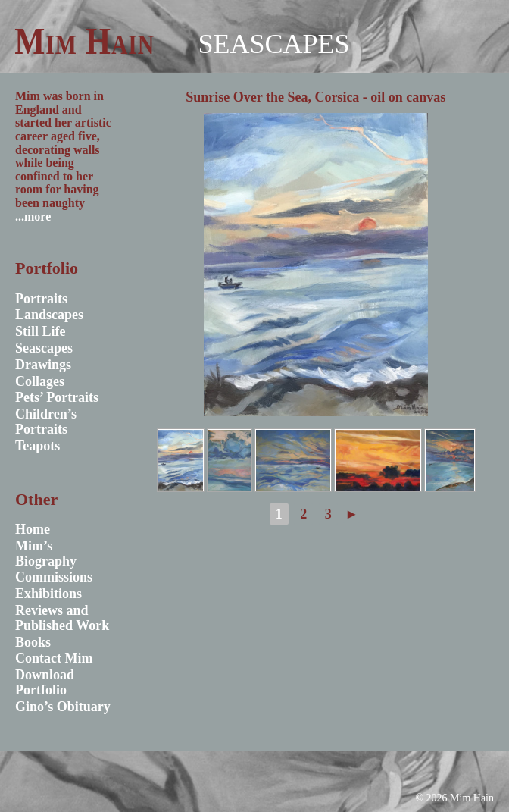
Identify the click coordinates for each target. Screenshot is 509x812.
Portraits (41, 298)
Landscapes (49, 314)
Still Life (40, 331)
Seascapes (273, 44)
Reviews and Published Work (62, 618)
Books (33, 642)
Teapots (37, 445)
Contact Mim (53, 658)
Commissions (53, 577)
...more (33, 216)
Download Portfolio (44, 682)
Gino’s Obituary (63, 706)
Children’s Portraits (46, 421)
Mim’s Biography (46, 553)
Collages (39, 381)
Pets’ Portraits (56, 397)
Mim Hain (84, 41)
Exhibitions (48, 593)
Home (32, 529)
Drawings (43, 364)
